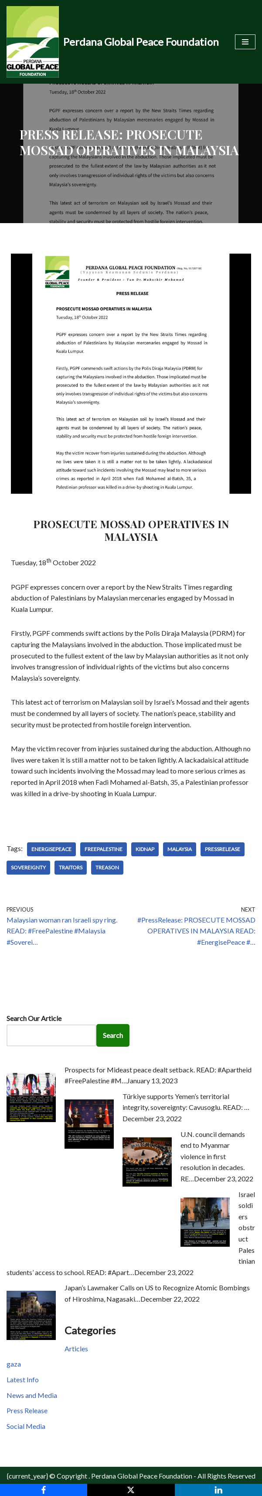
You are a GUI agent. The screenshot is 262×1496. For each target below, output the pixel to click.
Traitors (70, 867)
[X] (130, 1490)
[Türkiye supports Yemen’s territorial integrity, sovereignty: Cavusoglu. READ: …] (89, 1146)
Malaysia (179, 849)
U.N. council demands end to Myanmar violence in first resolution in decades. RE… (212, 1156)
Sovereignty (28, 867)
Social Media (26, 1426)
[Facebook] (43, 1490)
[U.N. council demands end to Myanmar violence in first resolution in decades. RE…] (147, 1184)
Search (113, 1035)
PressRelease (222, 849)
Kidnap (145, 849)
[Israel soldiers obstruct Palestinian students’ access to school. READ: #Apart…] (205, 1244)
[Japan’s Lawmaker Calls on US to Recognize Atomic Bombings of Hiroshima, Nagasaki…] (31, 1337)
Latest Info (23, 1379)
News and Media (32, 1395)
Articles (76, 1348)
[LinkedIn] (218, 1490)
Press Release (27, 1410)
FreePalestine (103, 849)
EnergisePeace (51, 849)
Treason (107, 867)
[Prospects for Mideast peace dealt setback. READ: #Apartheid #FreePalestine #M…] (31, 1119)
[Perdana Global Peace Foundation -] (113, 42)
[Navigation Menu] (245, 41)
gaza (14, 1364)
